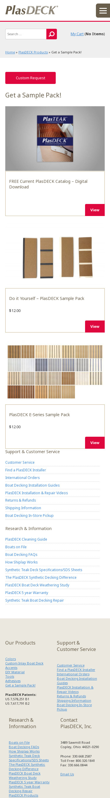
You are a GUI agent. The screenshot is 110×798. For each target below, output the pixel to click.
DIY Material (15, 672)
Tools (9, 676)
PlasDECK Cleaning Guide (26, 539)
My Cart (77, 33)
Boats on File (16, 546)
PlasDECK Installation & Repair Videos (36, 492)
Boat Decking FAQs (21, 554)
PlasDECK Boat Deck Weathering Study (37, 585)
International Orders (22, 477)
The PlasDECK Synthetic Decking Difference (41, 577)
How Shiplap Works (21, 562)
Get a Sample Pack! (20, 685)
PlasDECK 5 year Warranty (26, 592)
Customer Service (20, 462)
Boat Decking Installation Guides (32, 485)
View (94, 209)
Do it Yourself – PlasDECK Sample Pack (55, 255)
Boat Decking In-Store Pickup (29, 515)
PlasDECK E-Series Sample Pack (55, 372)
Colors (10, 659)
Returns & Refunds (20, 500)
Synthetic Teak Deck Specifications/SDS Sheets (43, 569)
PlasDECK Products (33, 52)
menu (103, 11)
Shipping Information (23, 507)
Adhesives (13, 681)
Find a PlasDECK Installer (25, 470)
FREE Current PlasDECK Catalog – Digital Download (55, 138)
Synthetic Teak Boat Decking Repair (34, 600)
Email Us (67, 774)
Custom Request (30, 77)
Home (10, 52)
